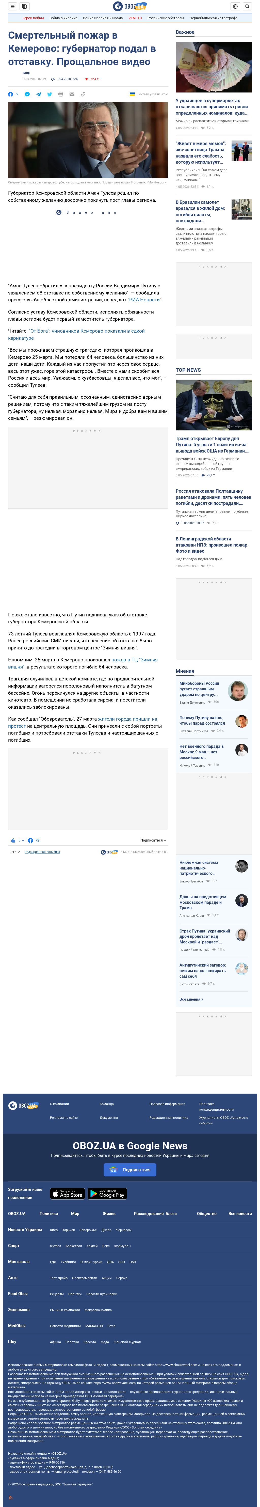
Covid (111, 1326)
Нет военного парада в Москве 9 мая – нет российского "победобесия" (202, 752)
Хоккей (92, 1246)
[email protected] (66, 1471)
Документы (109, 1118)
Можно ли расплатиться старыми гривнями (212, 121)
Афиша (55, 1342)
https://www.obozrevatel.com (176, 1365)
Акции (107, 1278)
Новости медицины (65, 1326)
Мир (26, 73)
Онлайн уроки (91, 1262)
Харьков (68, 1230)
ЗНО (121, 1262)
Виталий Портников (194, 731)
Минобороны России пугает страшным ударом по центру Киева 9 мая (199, 689)
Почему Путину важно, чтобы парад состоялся (202, 720)
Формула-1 (122, 1246)
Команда (107, 1104)
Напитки (75, 1294)
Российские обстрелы (166, 18)
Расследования (149, 1213)
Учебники (68, 1262)
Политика (49, 1213)
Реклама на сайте (64, 1118)
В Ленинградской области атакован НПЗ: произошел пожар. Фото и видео (212, 545)
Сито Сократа (190, 984)
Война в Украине (63, 18)
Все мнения (190, 999)
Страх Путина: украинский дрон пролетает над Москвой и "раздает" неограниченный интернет (205, 937)
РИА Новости (144, 300)
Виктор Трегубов (191, 881)
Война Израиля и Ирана (103, 18)
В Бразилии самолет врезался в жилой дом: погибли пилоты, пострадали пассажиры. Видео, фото (200, 211)
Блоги (171, 1213)
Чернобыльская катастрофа (214, 18)
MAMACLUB (94, 1326)
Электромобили (84, 1278)
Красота (90, 1342)
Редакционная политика (42, 852)
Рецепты (57, 1294)
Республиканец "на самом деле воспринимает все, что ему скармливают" (201, 175)
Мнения (185, 671)
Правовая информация (167, 1104)
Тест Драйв (59, 1278)
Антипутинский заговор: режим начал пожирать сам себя (203, 970)
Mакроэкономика (98, 1310)
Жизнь (109, 1213)
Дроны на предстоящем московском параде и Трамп (203, 902)
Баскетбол (74, 1246)
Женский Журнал (127, 1342)
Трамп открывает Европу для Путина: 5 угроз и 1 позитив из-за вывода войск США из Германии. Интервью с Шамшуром (211, 445)
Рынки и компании (65, 1310)
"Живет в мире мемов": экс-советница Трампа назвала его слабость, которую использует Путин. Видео (201, 153)
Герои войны (33, 18)
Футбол (55, 1246)
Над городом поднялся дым (199, 559)
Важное (185, 32)
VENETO (135, 18)
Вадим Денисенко (192, 702)
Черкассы (124, 1230)
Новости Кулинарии (101, 1294)
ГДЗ (53, 1262)
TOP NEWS (188, 370)
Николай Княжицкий (194, 950)
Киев (54, 1230)
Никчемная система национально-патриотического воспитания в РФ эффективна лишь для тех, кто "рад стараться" (202, 868)
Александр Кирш (192, 916)
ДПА (110, 1262)
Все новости (240, 1213)
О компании (59, 1104)
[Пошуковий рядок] (247, 6)
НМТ (133, 1262)
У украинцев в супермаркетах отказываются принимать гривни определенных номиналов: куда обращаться (212, 107)
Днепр (106, 1230)
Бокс (106, 1246)
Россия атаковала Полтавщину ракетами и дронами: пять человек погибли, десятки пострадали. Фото (213, 497)
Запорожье (88, 1230)
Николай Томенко (192, 765)
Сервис (121, 1278)
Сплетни (72, 1342)
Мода (105, 1342)
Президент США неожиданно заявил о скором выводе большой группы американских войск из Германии (207, 464)
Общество (207, 1213)
